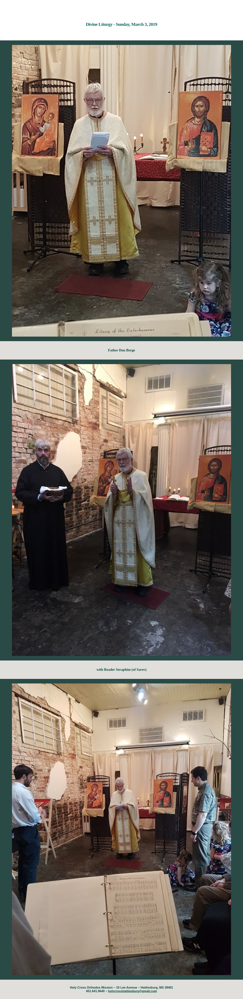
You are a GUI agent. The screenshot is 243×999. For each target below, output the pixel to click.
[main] (121, 21)
